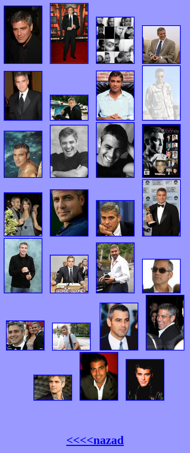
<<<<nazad (95, 440)
